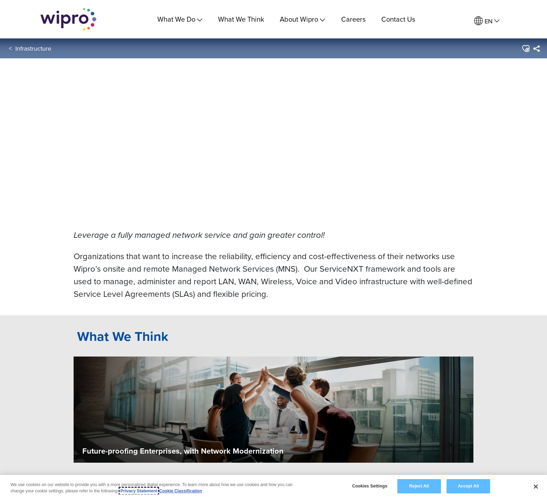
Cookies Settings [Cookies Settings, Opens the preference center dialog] (369, 486)
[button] (525, 48)
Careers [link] (353, 19)
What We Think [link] (241, 19)
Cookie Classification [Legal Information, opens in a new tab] (180, 491)
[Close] (536, 486)
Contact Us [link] (398, 19)
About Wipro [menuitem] (302, 19)
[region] (273, 487)
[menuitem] (487, 21)
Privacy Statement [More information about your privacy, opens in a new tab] (138, 491)
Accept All (468, 486)
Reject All (419, 486)
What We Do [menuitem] (179, 19)
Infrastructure (33, 48)
